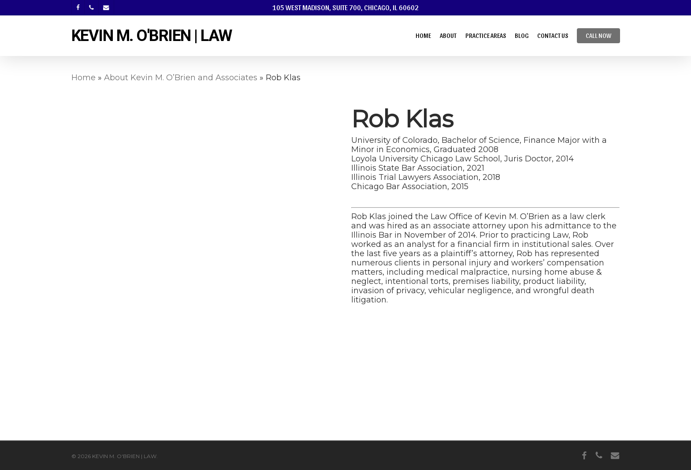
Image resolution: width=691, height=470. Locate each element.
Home (83, 77)
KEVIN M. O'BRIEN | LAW (151, 36)
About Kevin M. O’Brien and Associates (180, 77)
